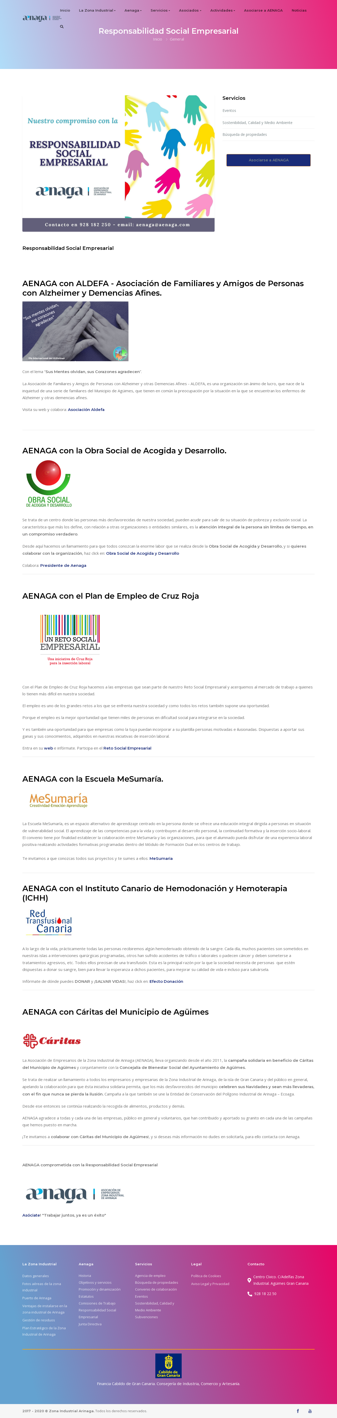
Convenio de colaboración (156, 1289)
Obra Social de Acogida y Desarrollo (142, 553)
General (177, 39)
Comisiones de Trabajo (97, 1303)
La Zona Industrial (96, 10)
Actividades (221, 10)
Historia (85, 1275)
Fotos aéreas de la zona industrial (41, 1286)
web (49, 748)
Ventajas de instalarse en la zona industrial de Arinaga (44, 1309)
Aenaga (132, 10)
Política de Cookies (206, 1275)
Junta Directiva (90, 1324)
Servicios (159, 10)
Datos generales (35, 1275)
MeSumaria (161, 858)
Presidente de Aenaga (63, 565)
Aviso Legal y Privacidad (210, 1283)
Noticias (299, 10)
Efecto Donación (166, 981)
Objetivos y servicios (95, 1282)
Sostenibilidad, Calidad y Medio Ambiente (257, 122)
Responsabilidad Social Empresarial (97, 1313)
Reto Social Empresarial (127, 748)
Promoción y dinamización (100, 1289)
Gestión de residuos (38, 1320)
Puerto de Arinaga (36, 1298)
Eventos (229, 110)
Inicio (65, 10)
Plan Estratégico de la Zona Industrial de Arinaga (44, 1331)
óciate (33, 1215)
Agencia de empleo (150, 1275)
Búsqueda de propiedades (244, 134)
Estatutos (86, 1296)
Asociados (189, 10)
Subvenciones (146, 1317)
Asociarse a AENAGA (263, 10)
